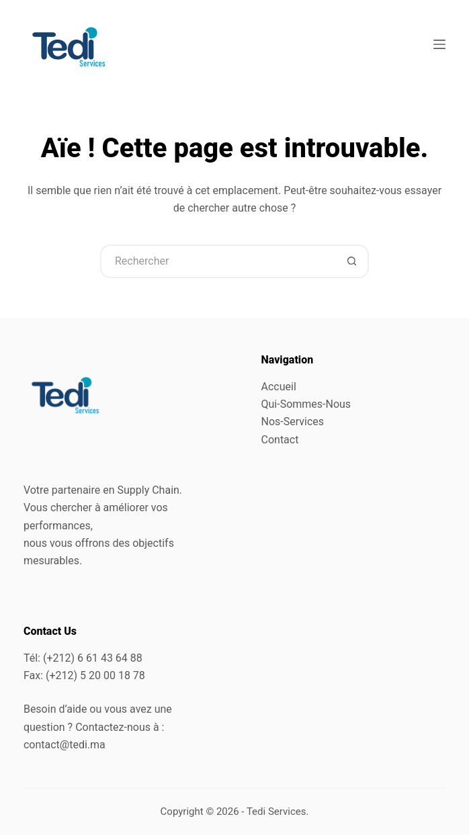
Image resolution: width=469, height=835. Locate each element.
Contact (280, 439)
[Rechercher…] (217, 261)
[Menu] (439, 44)
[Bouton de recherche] (352, 261)
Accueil (278, 386)
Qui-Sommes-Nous (306, 404)
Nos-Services (293, 421)
